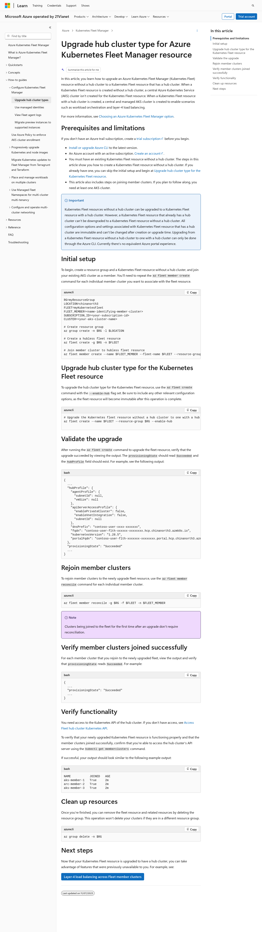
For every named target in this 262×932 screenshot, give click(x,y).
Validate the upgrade (226, 58)
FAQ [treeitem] (11, 235)
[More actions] (197, 30)
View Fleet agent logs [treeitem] (28, 115)
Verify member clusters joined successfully (231, 70)
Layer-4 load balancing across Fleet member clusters (102, 876)
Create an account (147, 153)
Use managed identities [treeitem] (29, 107)
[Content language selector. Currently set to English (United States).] (23, 925)
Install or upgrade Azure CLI (88, 147)
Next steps (219, 89)
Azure (65, 30)
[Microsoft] (7, 5)
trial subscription (148, 138)
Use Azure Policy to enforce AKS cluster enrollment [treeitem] (28, 137)
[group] (131, 327)
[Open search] (253, 5)
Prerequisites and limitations (231, 38)
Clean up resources (225, 83)
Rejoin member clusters (227, 63)
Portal (228, 16)
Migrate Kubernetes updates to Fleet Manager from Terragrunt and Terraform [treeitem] (31, 165)
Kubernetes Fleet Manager (92, 30)
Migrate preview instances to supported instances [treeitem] (33, 124)
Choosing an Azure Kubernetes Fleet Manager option (136, 116)
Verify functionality (224, 78)
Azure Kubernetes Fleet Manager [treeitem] (28, 45)
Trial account (246, 16)
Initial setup (220, 43)
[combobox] (28, 36)
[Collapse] (50, 27)
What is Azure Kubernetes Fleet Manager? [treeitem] (27, 54)
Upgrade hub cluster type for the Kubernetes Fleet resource (233, 51)
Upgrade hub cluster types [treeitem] (31, 100)
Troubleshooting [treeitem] (18, 242)
